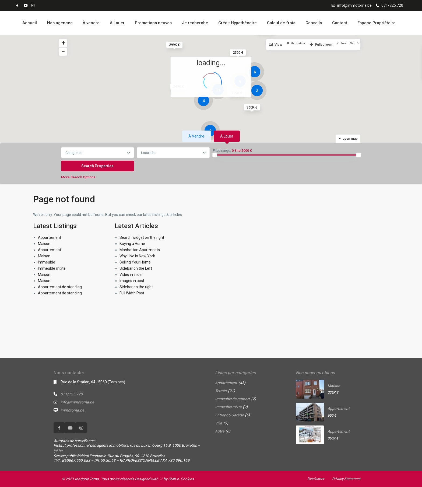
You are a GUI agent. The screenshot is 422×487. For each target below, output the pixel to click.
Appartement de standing (60, 287)
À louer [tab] (226, 136)
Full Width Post (131, 293)
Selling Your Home (135, 262)
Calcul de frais (281, 22)
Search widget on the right (141, 237)
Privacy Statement (345, 479)
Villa (218, 423)
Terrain (221, 391)
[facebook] (18, 5)
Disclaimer (313, 479)
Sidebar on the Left (135, 268)
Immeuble (46, 262)
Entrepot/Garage (229, 415)
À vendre (91, 22)
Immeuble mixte (52, 268)
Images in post (131, 281)
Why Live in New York (137, 256)
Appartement (49, 237)
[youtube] (26, 5)
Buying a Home (132, 243)
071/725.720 (392, 5)
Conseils (313, 22)
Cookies (187, 479)
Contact (339, 22)
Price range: (222, 151)
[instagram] (33, 5)
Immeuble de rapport (232, 399)
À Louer (117, 22)
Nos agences (59, 22)
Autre (219, 431)
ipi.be (58, 451)
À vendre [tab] (196, 136)
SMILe (173, 479)
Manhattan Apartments (139, 250)
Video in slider (131, 274)
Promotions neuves (153, 22)
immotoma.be (72, 410)
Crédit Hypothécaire (237, 22)
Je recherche (195, 22)
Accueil (29, 22)
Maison (44, 243)
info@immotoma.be (354, 5)
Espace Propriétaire (376, 22)
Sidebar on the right (136, 287)
